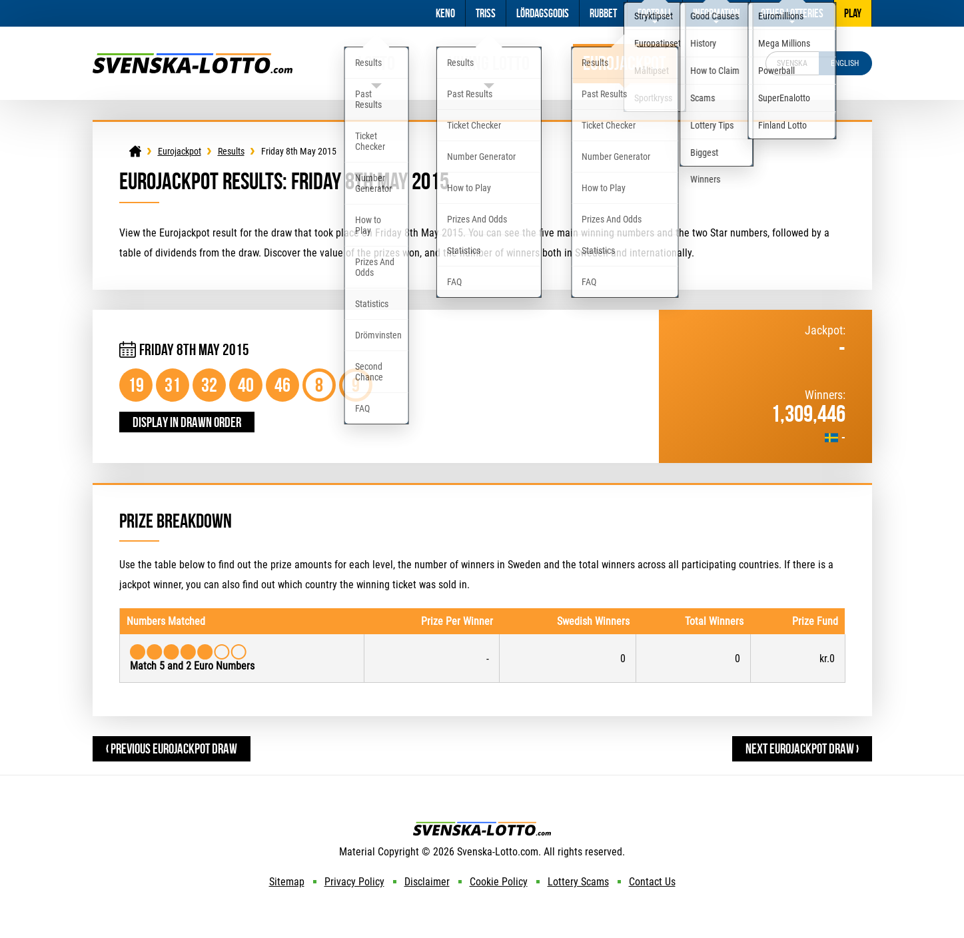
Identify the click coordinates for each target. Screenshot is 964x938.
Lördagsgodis (542, 13)
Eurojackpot (624, 63)
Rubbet (603, 13)
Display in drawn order (187, 422)
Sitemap (286, 881)
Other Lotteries (792, 13)
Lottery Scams (578, 881)
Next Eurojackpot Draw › (802, 748)
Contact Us (652, 881)
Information (716, 13)
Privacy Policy (354, 881)
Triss (486, 13)
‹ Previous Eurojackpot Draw (171, 748)
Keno (445, 13)
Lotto (376, 63)
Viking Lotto (489, 63)
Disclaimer (427, 881)
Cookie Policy (499, 881)
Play (852, 13)
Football (655, 13)
